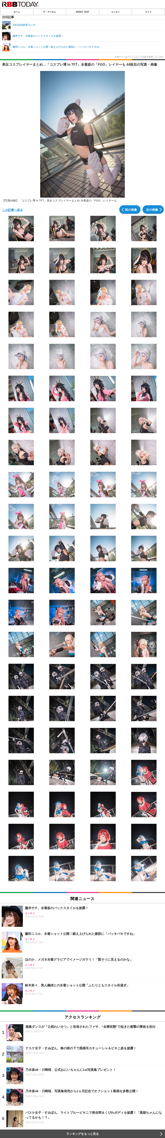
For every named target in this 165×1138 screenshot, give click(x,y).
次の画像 (152, 209)
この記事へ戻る (12, 209)
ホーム (17, 12)
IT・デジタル (49, 12)
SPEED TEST (82, 12)
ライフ (148, 12)
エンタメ (115, 12)
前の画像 (131, 209)
